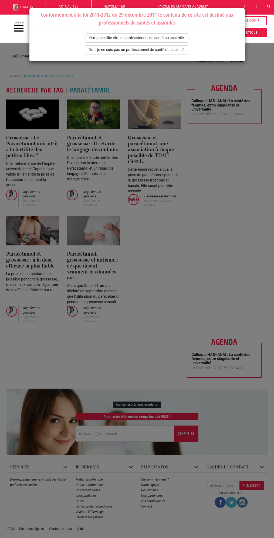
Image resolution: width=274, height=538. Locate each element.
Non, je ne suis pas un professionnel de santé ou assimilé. (137, 49)
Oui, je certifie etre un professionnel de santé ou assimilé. (137, 38)
